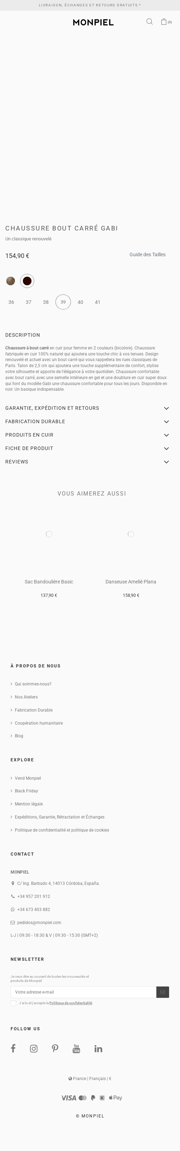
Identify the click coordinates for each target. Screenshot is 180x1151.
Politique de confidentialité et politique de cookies (62, 830)
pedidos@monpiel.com (39, 922)
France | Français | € (90, 1078)
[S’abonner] (162, 992)
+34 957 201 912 (33, 896)
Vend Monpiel (28, 778)
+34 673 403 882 (33, 909)
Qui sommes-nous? (33, 684)
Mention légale (29, 804)
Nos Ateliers (26, 697)
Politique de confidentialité (70, 1003)
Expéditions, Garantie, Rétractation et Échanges (59, 817)
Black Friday (26, 791)
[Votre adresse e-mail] (83, 992)
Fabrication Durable (34, 710)
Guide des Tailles (148, 252)
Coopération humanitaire (39, 723)
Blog (19, 735)
